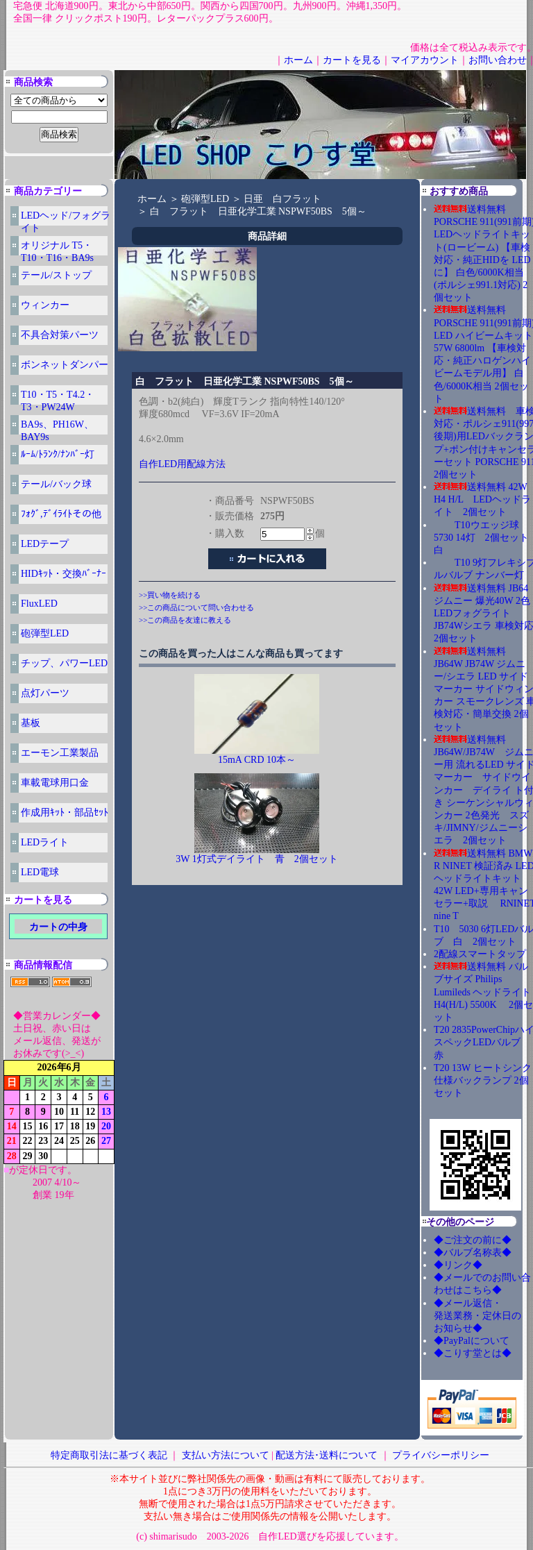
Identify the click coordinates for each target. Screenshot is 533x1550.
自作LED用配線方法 (182, 464)
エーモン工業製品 (60, 753)
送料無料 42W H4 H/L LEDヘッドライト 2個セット (482, 499)
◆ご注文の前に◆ (472, 1240)
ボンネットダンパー (64, 365)
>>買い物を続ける (170, 595)
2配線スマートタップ (480, 954)
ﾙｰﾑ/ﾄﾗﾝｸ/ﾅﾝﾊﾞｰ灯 (57, 454)
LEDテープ (45, 544)
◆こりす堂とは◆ (472, 1353)
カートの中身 (58, 927)
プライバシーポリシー (440, 1455)
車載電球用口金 (55, 782)
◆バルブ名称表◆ (472, 1252)
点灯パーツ (45, 693)
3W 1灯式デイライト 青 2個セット (256, 859)
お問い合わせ (497, 60)
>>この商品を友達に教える (185, 620)
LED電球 (40, 872)
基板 (30, 723)
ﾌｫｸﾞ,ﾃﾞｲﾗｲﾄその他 (61, 514)
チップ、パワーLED (64, 663)
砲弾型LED (45, 633)
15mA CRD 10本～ (257, 760)
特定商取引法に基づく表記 (109, 1455)
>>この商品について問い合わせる (196, 607)
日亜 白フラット (282, 199)
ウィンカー (45, 305)
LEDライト (45, 842)
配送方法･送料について (327, 1455)
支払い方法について (225, 1455)
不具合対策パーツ (60, 335)
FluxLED (39, 603)
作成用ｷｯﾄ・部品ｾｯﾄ (64, 812)
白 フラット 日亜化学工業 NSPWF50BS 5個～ (258, 211)
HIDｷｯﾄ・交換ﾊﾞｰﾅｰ (63, 573)
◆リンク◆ (458, 1265)
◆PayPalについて (471, 1341)
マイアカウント (425, 60)
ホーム (298, 60)
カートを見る (352, 60)
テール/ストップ (56, 275)
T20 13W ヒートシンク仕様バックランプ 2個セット (483, 1080)
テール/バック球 (56, 484)
